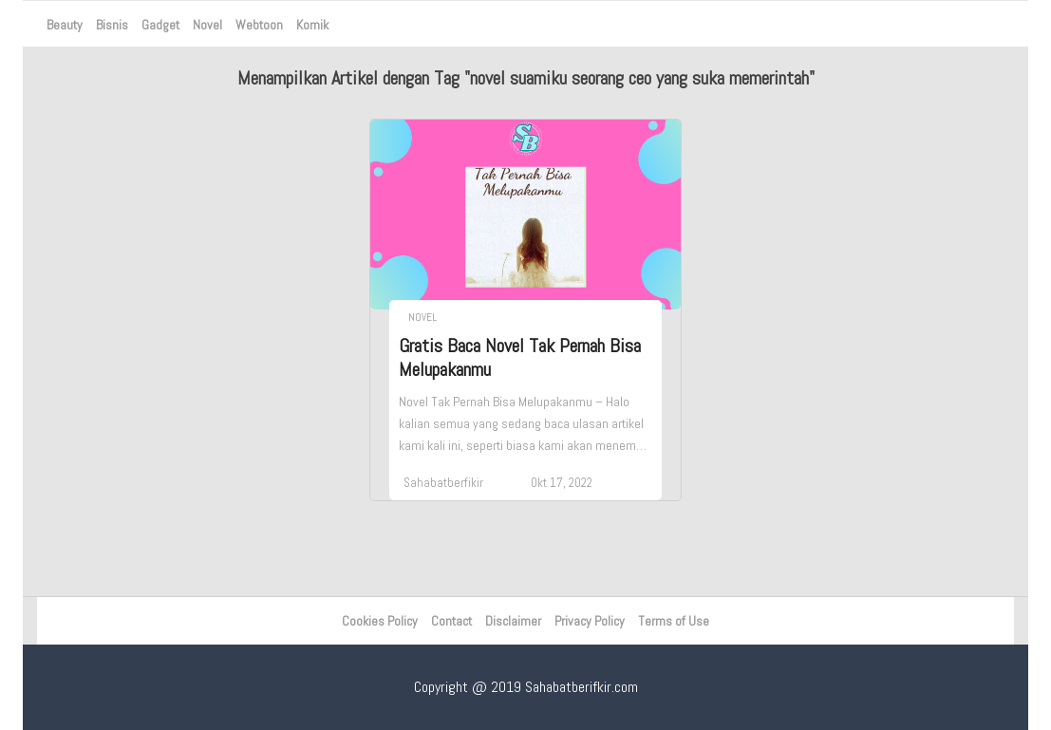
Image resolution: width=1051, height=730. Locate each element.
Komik (312, 24)
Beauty (65, 24)
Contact (451, 620)
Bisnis (112, 24)
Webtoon (259, 24)
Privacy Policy (589, 620)
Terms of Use (673, 620)
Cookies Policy (380, 620)
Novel (207, 24)
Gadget (160, 24)
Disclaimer (513, 620)
